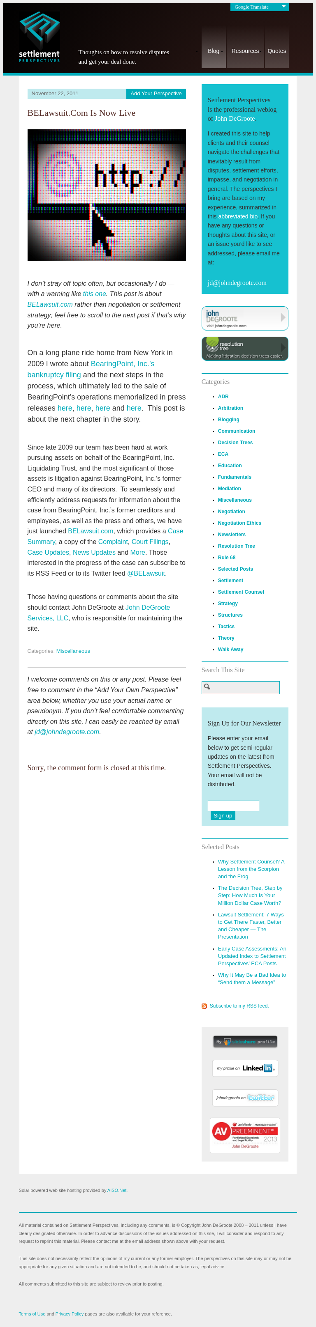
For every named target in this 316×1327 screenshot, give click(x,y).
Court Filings (150, 541)
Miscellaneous (73, 651)
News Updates (94, 552)
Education (230, 465)
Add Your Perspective (155, 93)
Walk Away (231, 649)
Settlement (230, 580)
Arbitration (230, 408)
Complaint (113, 541)
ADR (223, 396)
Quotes (276, 51)
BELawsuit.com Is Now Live (82, 113)
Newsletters (232, 534)
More (137, 552)
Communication (237, 431)
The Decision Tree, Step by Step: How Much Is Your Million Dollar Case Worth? (250, 895)
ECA (223, 454)
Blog (213, 51)
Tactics (226, 626)
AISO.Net (116, 1190)
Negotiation (231, 511)
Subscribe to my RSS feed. (239, 1006)
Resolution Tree (236, 546)
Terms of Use (32, 1313)
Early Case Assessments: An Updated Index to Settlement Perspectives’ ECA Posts (252, 956)
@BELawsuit (146, 573)
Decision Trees (235, 442)
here (65, 408)
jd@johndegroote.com (67, 731)
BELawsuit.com (50, 304)
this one (94, 293)
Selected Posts (235, 569)
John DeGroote (235, 118)
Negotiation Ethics (239, 523)
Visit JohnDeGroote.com (245, 318)
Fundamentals (234, 477)
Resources (245, 51)
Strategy (228, 603)
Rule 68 (227, 557)
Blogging (228, 419)
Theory (226, 638)
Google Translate (251, 7)
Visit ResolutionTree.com (245, 349)
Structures (230, 615)
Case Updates (48, 552)
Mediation (229, 488)
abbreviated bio (238, 216)
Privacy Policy (70, 1313)
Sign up (223, 816)
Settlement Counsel (241, 592)
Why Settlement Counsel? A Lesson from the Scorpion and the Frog (251, 869)
